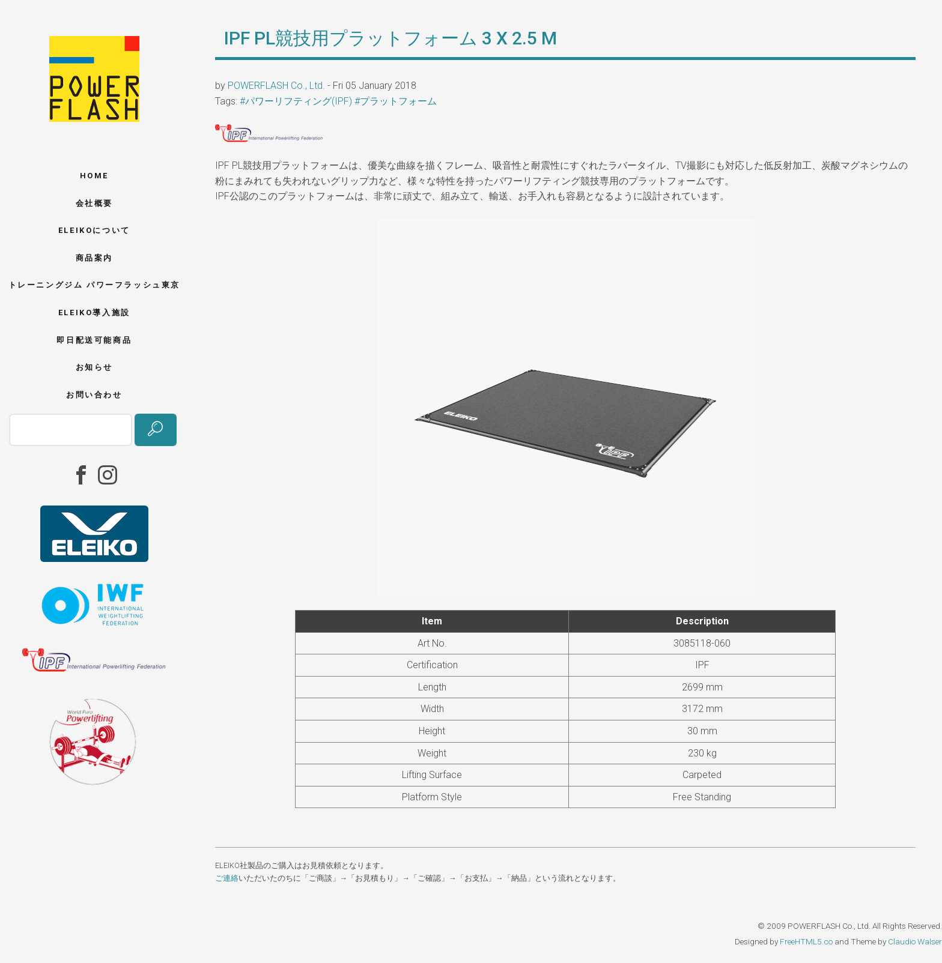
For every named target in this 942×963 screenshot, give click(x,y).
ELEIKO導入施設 (94, 312)
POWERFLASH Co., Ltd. (276, 85)
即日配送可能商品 (94, 340)
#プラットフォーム (395, 101)
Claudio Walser (915, 941)
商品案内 (94, 257)
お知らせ (94, 367)
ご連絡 (227, 878)
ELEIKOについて (94, 230)
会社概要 (94, 203)
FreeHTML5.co (806, 941)
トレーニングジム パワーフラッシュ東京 (94, 284)
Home (94, 175)
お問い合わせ (94, 394)
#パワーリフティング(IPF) (296, 101)
